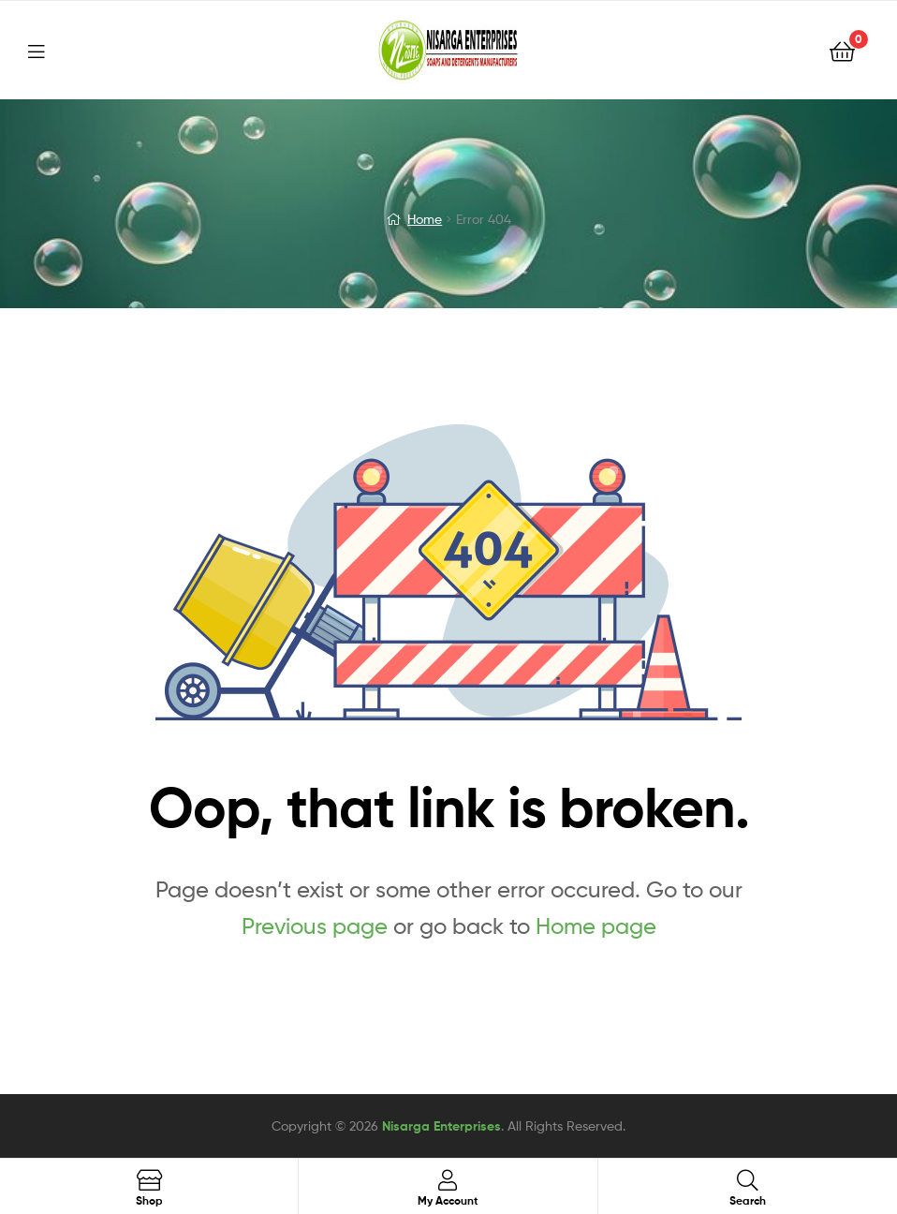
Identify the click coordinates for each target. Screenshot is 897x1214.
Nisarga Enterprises (441, 1126)
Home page (596, 926)
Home (424, 219)
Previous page (315, 926)
